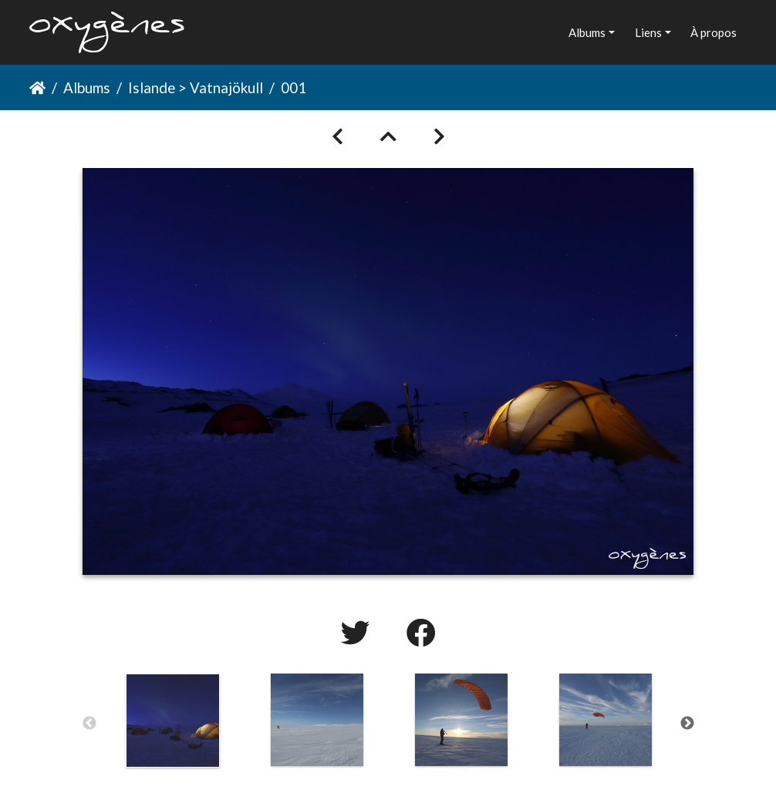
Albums (587, 32)
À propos (713, 32)
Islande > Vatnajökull (195, 87)
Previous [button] (89, 723)
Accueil (37, 88)
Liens (648, 32)
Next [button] (687, 723)
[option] (173, 721)
